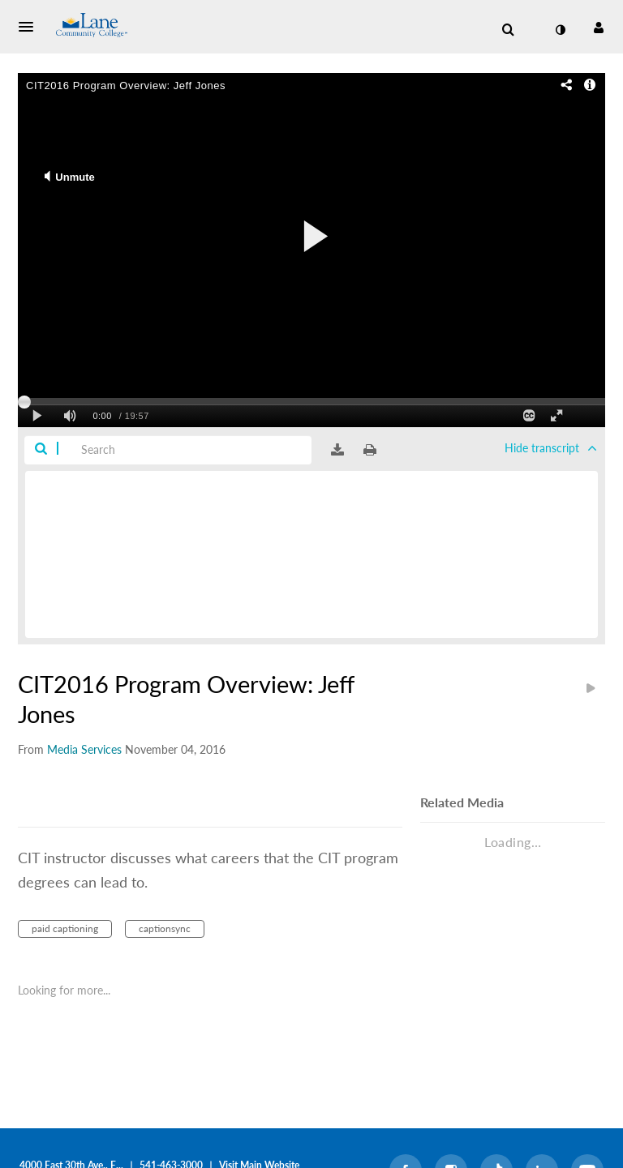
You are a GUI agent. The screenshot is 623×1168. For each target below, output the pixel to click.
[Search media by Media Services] (84, 749)
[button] (31, 26)
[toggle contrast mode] (559, 30)
